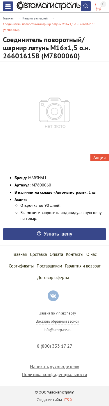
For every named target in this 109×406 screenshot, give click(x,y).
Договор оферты (53, 277)
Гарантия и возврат (83, 266)
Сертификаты (21, 266)
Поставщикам (49, 266)
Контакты (74, 254)
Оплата (56, 254)
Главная (8, 18)
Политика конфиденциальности (54, 374)
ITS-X (68, 399)
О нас (91, 254)
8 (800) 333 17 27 (54, 346)
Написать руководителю (54, 366)
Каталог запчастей (35, 18)
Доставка (38, 254)
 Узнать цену (54, 233)
